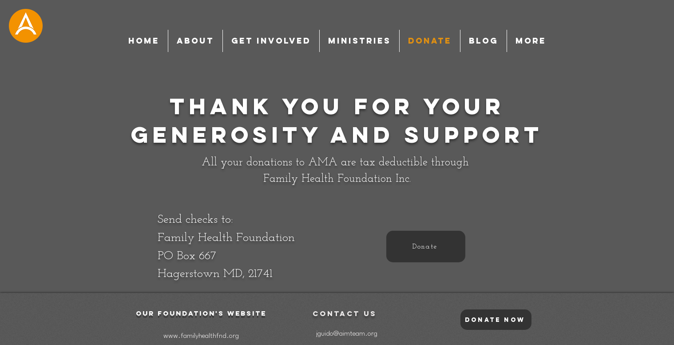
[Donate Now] (495, 319)
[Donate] (425, 246)
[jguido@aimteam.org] (346, 334)
